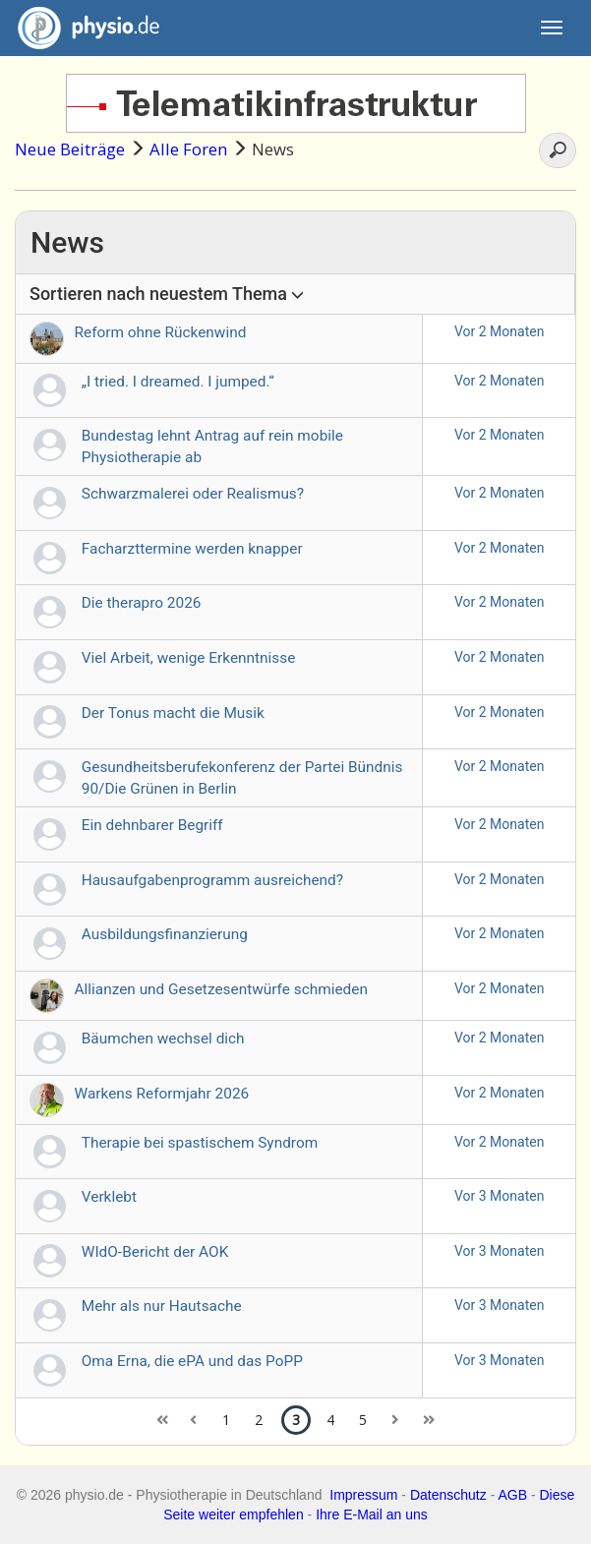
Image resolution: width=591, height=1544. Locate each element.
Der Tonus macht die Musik (173, 713)
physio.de (81, 28)
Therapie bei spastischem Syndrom (200, 1143)
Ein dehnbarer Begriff (152, 825)
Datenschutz (448, 1495)
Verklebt (109, 1197)
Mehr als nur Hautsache (162, 1306)
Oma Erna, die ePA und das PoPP (192, 1361)
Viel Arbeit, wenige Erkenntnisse (189, 658)
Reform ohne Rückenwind (161, 332)
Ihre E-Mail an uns (372, 1514)
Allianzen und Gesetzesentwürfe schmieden (221, 989)
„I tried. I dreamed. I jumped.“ (178, 381)
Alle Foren (188, 149)
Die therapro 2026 (142, 603)
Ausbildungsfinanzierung (165, 934)
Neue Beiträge (70, 149)
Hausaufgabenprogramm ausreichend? (212, 880)
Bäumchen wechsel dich (163, 1038)
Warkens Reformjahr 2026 (162, 1093)
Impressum (363, 1495)
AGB (512, 1495)
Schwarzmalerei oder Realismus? (193, 494)
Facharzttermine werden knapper (192, 549)
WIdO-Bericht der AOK (155, 1252)
